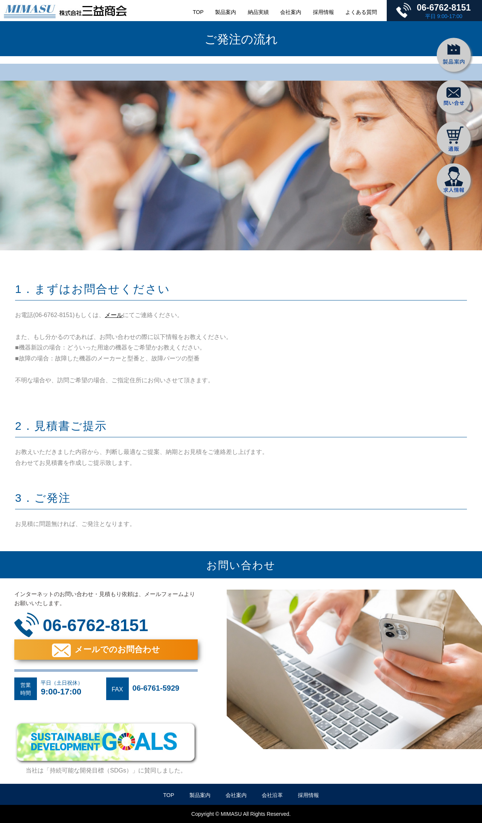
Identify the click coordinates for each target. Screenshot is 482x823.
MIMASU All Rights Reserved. (256, 814)
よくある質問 (361, 12)
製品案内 (225, 12)
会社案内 (290, 12)
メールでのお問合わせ (117, 649)
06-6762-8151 (444, 7)
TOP (198, 12)
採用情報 (323, 12)
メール (114, 315)
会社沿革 (272, 795)
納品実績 (258, 12)
